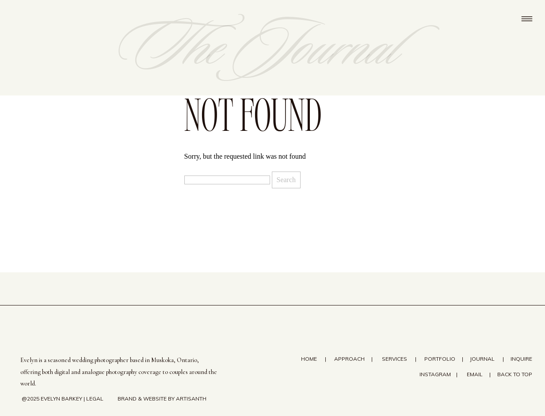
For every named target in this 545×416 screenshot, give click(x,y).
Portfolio (439, 358)
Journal (482, 358)
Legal (94, 398)
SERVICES (394, 358)
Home (309, 358)
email (475, 374)
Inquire (521, 358)
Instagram (434, 374)
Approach (349, 358)
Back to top (514, 374)
